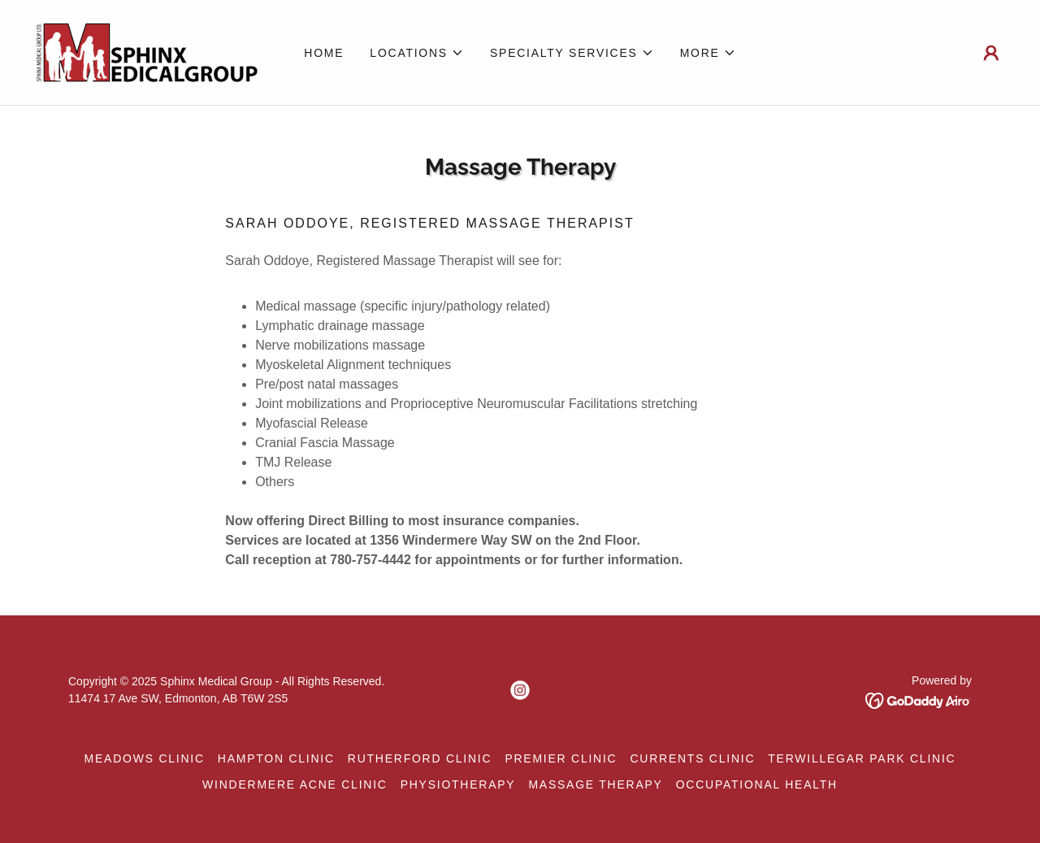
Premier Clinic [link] (561, 758)
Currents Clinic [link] (692, 758)
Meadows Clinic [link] (144, 758)
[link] (146, 52)
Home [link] (324, 52)
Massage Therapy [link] (595, 784)
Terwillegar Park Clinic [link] (862, 758)
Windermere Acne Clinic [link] (295, 784)
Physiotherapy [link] (458, 784)
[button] (417, 53)
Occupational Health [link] (757, 784)
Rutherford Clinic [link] (420, 758)
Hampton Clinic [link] (276, 758)
